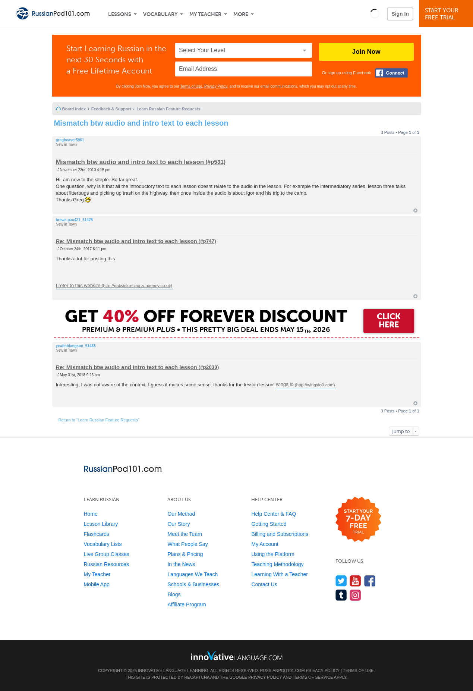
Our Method (181, 514)
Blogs (173, 594)
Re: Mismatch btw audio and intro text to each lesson (126, 241)
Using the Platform (272, 554)
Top (415, 210)
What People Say (187, 544)
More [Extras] (240, 14)
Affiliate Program (186, 604)
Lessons (119, 14)
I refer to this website (78, 285)
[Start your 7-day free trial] (358, 520)
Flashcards (96, 534)
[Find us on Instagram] (355, 595)
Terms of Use (191, 86)
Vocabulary (160, 14)
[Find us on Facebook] (370, 581)
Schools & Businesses (193, 584)
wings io (285, 384)
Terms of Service (313, 677)
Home (91, 514)
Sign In (400, 14)
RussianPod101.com (282, 670)
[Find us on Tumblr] (341, 595)
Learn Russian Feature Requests (168, 109)
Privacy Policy (215, 86)
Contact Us (264, 584)
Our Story (178, 524)
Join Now (366, 51)
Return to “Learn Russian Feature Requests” (99, 420)
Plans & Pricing (185, 554)
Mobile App (97, 584)
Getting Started (268, 524)
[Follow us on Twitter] (341, 581)
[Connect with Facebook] (391, 72)
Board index (74, 109)
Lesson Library (101, 524)
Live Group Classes (106, 554)
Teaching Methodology (277, 564)
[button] (374, 13)
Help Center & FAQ (273, 514)
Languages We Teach (192, 574)
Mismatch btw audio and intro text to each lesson (141, 123)
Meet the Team (184, 534)
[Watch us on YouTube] (355, 581)
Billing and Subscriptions (279, 534)
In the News (181, 564)
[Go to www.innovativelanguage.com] (237, 655)
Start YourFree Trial (447, 14)
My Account (264, 544)
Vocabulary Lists (103, 544)
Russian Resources (106, 564)
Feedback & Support (111, 109)
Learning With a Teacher (279, 574)
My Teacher (205, 14)
